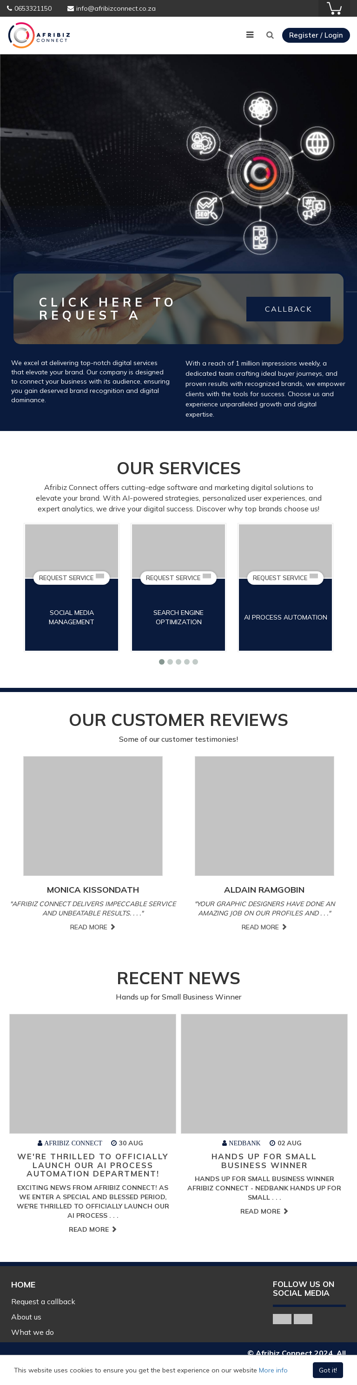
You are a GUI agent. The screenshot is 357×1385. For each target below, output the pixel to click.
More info (273, 1370)
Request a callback (43, 1301)
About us (26, 1316)
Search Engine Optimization (184, 617)
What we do (32, 1332)
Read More (94, 927)
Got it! (328, 1370)
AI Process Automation (290, 617)
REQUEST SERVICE (76, 577)
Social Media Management (76, 617)
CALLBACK (288, 309)
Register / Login (316, 35)
